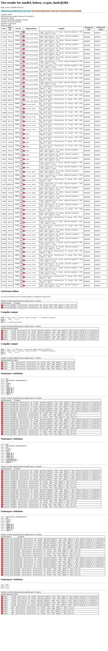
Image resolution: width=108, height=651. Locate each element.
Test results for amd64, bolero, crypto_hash (45, 11)
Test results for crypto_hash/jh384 (70, 11)
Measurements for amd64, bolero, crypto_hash (16, 11)
